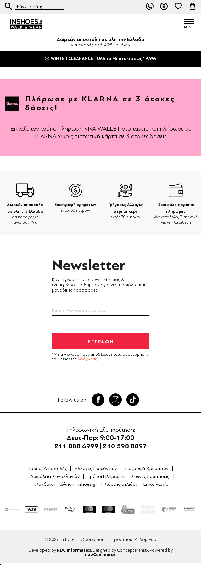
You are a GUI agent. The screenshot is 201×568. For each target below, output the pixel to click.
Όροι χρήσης (93, 539)
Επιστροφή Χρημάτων (146, 468)
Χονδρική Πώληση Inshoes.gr (66, 484)
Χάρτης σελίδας (121, 484)
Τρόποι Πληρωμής (106, 476)
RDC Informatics (74, 550)
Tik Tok (132, 399)
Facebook (98, 399)
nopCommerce (100, 554)
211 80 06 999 (150, 6)
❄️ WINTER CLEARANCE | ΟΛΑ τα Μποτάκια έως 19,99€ (100, 58)
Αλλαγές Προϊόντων (96, 468)
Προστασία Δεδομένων (133, 539)
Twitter (115, 399)
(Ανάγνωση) (88, 359)
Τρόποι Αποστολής (47, 468)
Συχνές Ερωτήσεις (150, 476)
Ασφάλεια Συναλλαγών (55, 476)
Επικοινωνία (156, 484)
